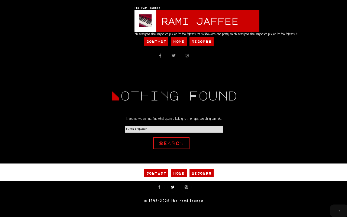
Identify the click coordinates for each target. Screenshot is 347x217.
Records (201, 41)
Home (179, 41)
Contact (156, 41)
